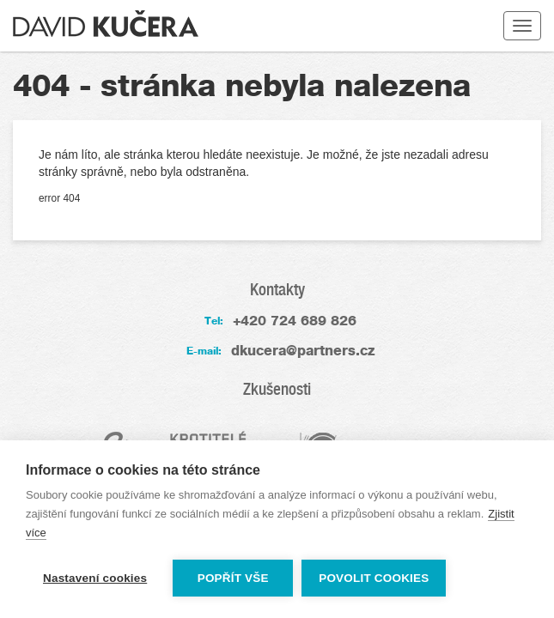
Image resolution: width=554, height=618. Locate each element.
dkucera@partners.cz (302, 350)
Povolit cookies (374, 578)
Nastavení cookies (95, 578)
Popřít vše (233, 578)
